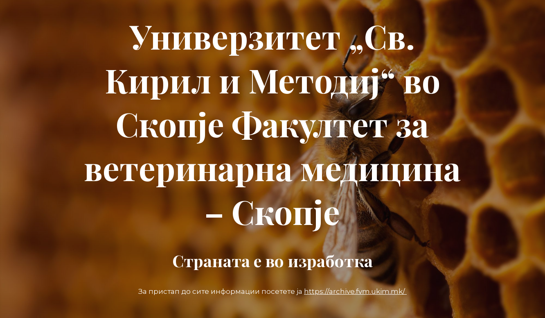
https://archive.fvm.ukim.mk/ (355, 291)
